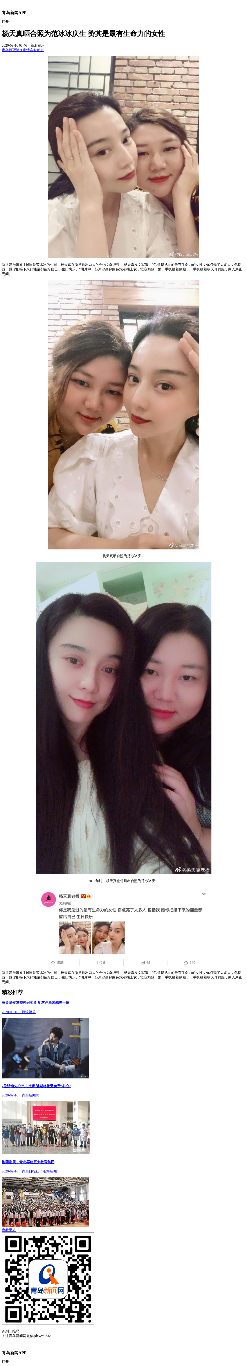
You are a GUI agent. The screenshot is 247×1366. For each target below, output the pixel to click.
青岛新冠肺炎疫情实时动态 (23, 50)
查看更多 (9, 1230)
